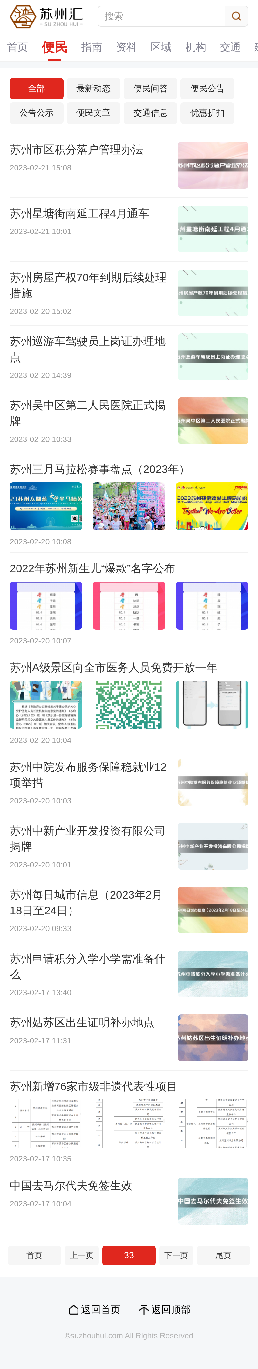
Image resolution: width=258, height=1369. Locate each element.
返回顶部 (171, 1309)
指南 (91, 47)
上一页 (82, 1255)
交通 (230, 47)
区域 (161, 47)
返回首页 (100, 1309)
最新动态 (93, 88)
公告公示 (36, 113)
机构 (195, 47)
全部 (36, 88)
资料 (126, 47)
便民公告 (207, 88)
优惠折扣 (207, 113)
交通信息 (150, 113)
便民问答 (150, 88)
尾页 (223, 1255)
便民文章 (93, 113)
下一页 (176, 1255)
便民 (55, 47)
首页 (17, 47)
